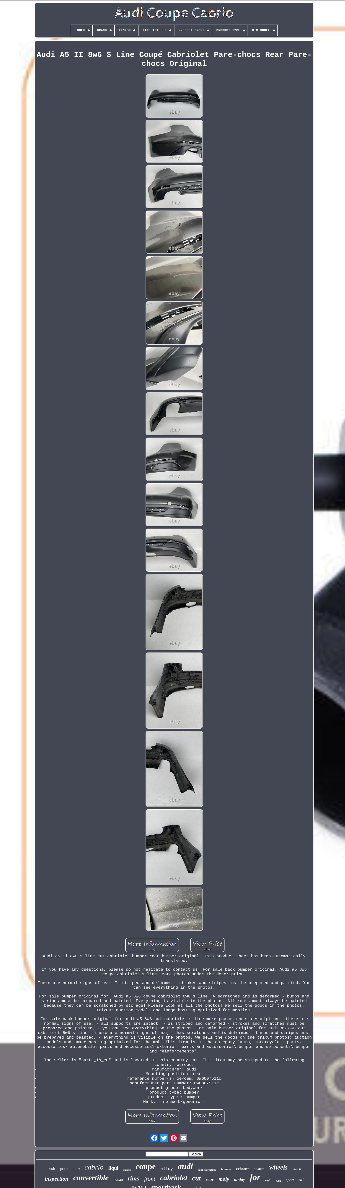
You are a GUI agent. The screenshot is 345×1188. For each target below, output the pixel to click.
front (149, 1179)
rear (210, 1179)
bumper (226, 1169)
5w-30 (297, 1169)
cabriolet (173, 1177)
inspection (56, 1179)
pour (64, 1168)
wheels (278, 1167)
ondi (51, 1168)
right (268, 1180)
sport (290, 1180)
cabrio (94, 1167)
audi (185, 1166)
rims (133, 1178)
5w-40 (118, 1180)
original (127, 1170)
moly (223, 1179)
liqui (113, 1168)
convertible (91, 1177)
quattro (259, 1169)
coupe (146, 1166)
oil (301, 1179)
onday (239, 1179)
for (255, 1177)
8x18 (76, 1169)
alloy (167, 1169)
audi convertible (207, 1169)
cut (196, 1178)
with (278, 1180)
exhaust (242, 1169)
